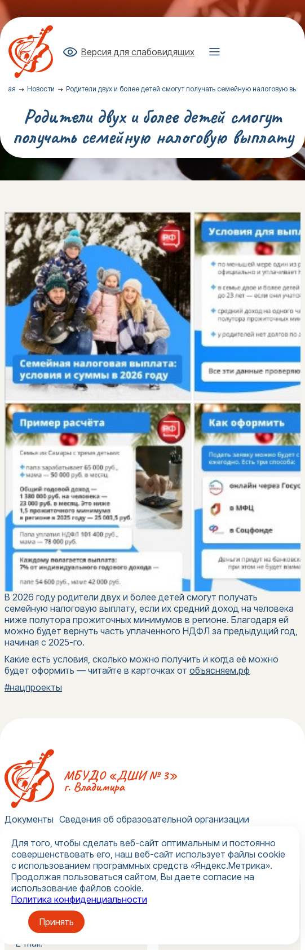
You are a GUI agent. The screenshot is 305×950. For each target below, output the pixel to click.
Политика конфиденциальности (79, 899)
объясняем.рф (219, 670)
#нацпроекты (33, 687)
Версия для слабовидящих (138, 52)
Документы (29, 819)
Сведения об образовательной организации (154, 819)
